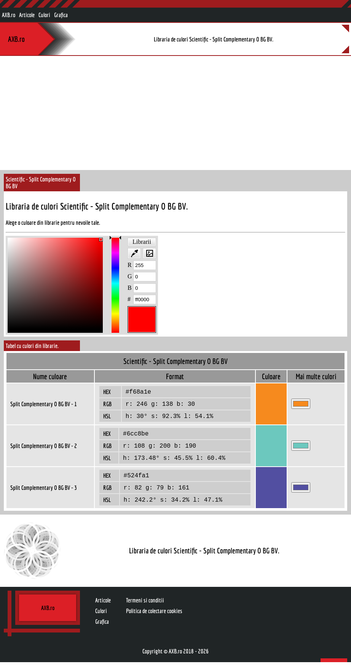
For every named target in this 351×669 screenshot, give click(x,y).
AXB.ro (8, 14)
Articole (27, 14)
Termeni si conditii (145, 607)
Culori (44, 14)
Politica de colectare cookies (154, 617)
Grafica (61, 14)
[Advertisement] (175, 113)
